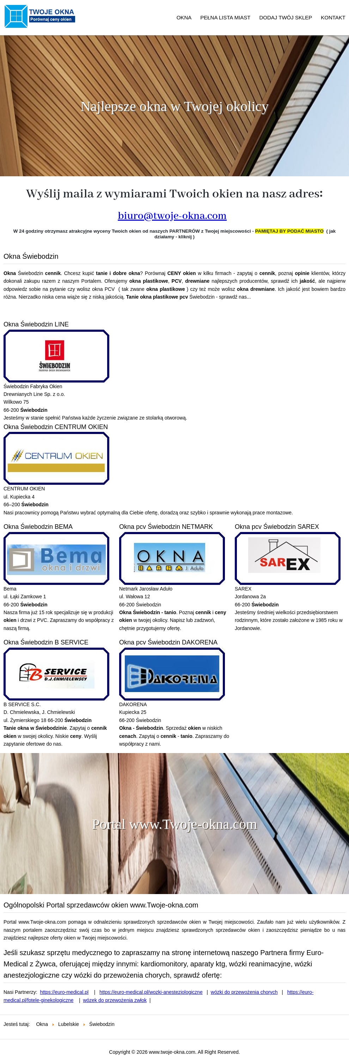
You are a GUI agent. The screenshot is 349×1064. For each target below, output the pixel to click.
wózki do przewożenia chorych (244, 992)
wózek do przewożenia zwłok (115, 1000)
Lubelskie (68, 1024)
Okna (42, 1024)
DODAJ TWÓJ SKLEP (285, 17)
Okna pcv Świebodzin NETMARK (166, 526)
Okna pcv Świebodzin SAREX (277, 526)
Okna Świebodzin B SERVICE (46, 642)
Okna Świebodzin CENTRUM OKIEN (56, 426)
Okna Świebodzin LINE (36, 324)
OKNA (184, 17)
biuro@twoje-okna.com (172, 216)
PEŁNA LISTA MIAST (225, 17)
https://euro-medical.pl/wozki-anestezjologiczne (151, 992)
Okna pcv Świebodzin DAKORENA (168, 642)
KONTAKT (333, 17)
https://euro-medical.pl (64, 992)
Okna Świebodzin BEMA (38, 526)
